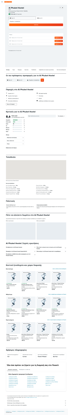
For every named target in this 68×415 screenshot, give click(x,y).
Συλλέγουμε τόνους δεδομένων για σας (36, 403)
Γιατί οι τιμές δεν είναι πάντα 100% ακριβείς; (36, 405)
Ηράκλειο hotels (30, 385)
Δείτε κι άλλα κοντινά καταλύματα (59, 268)
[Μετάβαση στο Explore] (2, 14)
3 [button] (14, 32)
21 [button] (26, 37)
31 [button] (14, 43)
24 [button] (14, 40)
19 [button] (20, 37)
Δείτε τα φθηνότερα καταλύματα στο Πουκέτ (57, 294)
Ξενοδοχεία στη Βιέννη (13, 378)
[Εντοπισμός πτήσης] (2, 16)
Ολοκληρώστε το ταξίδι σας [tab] (24, 369)
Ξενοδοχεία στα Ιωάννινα (32, 381)
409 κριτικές (19, 14)
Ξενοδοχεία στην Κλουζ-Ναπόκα (52, 381)
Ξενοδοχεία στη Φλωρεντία (32, 378)
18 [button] (17, 37)
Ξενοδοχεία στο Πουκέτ (60, 411)
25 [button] (17, 40)
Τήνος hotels (48, 385)
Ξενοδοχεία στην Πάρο (31, 380)
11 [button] (17, 35)
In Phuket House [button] (55, 310)
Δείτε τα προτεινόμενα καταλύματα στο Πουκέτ (56, 319)
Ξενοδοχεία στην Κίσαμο (13, 383)
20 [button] (23, 37)
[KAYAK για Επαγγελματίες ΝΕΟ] (2, 19)
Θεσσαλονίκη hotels (12, 385)
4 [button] (17, 32)
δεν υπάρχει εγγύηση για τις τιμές (31, 397)
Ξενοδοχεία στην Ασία (20, 411)
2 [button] (41, 29)
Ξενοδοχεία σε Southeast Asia (50, 411)
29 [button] (29, 40)
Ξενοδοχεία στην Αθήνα (50, 376)
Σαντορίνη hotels (30, 386)
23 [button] (32, 37)
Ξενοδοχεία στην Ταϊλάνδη (30, 411)
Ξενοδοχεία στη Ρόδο (13, 376)
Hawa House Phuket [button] (40, 283)
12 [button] (20, 35)
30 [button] (32, 40)
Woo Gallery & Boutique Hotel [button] (27, 334)
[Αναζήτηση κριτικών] (43, 116)
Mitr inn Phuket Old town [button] (11, 284)
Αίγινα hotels (11, 386)
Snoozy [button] (7, 334)
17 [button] (14, 37)
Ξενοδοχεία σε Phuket (39, 411)
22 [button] (29, 37)
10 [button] (14, 35)
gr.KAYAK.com (8, 411)
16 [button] (41, 35)
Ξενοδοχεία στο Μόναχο (13, 381)
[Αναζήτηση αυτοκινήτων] (2, 10)
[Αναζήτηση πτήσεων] (2, 5)
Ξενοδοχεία (14, 411)
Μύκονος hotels (48, 383)
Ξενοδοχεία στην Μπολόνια (32, 376)
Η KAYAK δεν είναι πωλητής (36, 401)
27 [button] (23, 40)
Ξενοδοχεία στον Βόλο (50, 378)
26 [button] (20, 40)
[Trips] (2, 22)
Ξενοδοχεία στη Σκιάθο (31, 383)
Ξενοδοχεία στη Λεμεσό (13, 380)
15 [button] (29, 35)
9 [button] (41, 32)
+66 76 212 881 (12, 12)
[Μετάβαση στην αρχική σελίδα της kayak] (8, 2)
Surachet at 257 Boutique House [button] (28, 310)
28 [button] (26, 40)
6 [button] (23, 32)
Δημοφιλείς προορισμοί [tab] (12, 369)
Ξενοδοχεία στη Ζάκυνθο (50, 380)
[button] (2, 2)
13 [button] (23, 35)
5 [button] (20, 32)
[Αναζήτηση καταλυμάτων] (2, 8)
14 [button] (26, 35)
